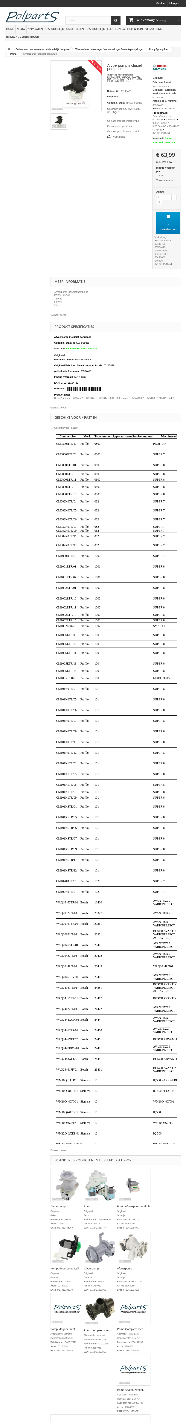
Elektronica (116, 29)
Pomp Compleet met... (131, 1329)
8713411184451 (161, 133)
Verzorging (153, 29)
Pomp (87, 1206)
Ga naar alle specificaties (120, 126)
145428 (158, 129)
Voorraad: (158, 138)
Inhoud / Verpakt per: (165, 169)
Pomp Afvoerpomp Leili (65, 1268)
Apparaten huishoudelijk (46, 29)
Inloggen (174, 3)
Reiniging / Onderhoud (22, 37)
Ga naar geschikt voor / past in (123, 131)
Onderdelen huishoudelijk (85, 29)
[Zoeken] (116, 20)
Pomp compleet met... (97, 1330)
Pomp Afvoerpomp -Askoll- (133, 1206)
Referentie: (113, 91)
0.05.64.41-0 (159, 126)
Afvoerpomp (58, 1206)
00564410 (171, 119)
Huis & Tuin (135, 29)
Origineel (112, 96)
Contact (160, 3)
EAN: (155, 108)
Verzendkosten (164, 180)
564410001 (174, 126)
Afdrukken (119, 137)
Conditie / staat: (116, 102)
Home (10, 29)
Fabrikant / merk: (162, 82)
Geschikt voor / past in (66, 427)
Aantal (160, 191)
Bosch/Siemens (161, 86)
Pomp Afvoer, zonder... (131, 1389)
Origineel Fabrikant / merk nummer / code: (165, 91)
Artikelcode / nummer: (165, 100)
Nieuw (21, 29)
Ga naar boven (59, 314)
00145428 (158, 97)
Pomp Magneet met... (64, 1329)
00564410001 (160, 123)
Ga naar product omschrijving (123, 120)
